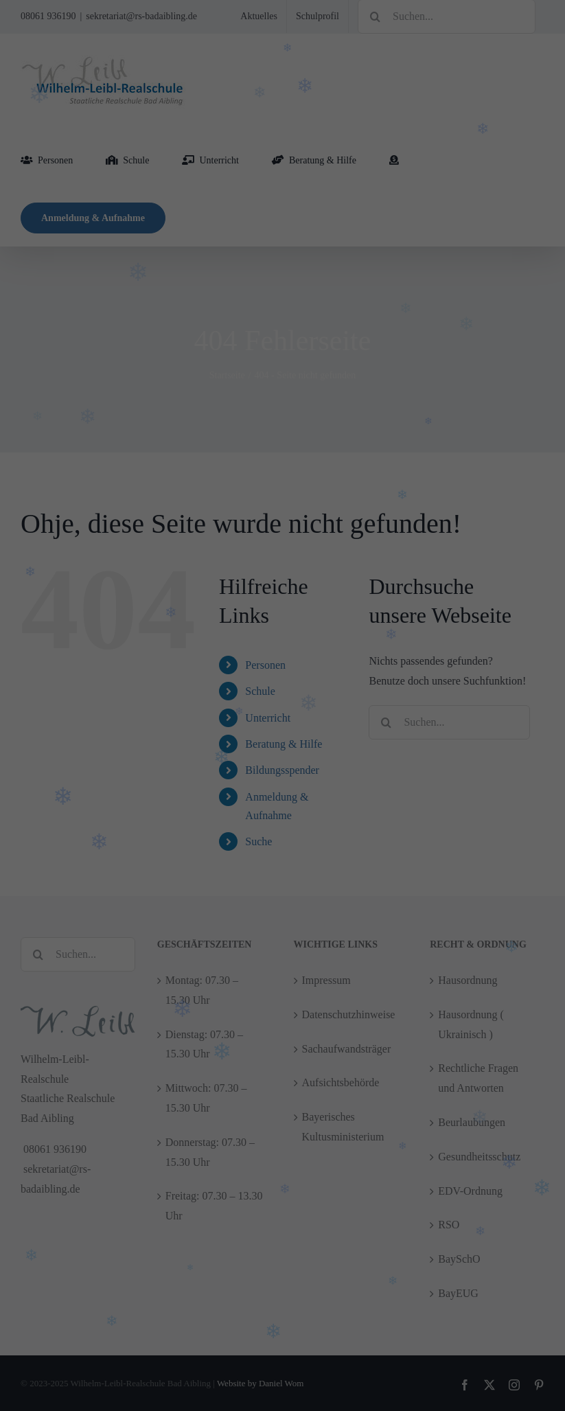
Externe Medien (351, 664)
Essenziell (193, 664)
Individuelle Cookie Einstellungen (282, 802)
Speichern (283, 742)
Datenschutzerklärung (289, 818)
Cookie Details (229, 818)
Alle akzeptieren (282, 703)
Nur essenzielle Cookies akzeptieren (283, 778)
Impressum (341, 818)
